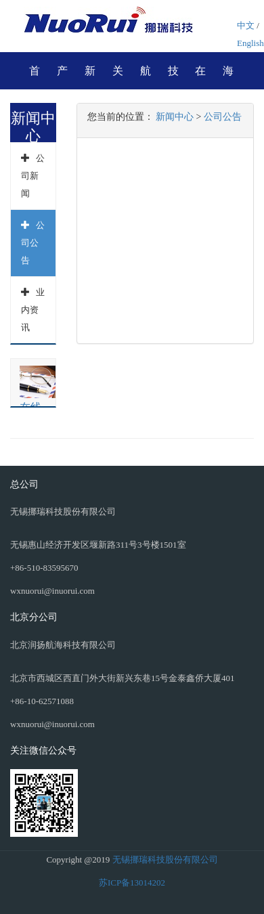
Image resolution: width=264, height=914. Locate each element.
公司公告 (33, 242)
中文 (246, 25)
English (250, 43)
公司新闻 (33, 175)
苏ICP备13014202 (132, 882)
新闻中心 (175, 117)
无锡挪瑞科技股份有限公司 (165, 859)
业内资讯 (33, 309)
